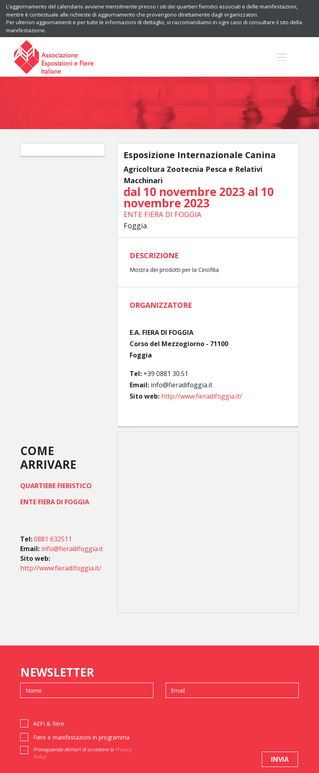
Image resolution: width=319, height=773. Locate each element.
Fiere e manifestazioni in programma (81, 737)
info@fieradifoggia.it (72, 548)
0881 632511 (53, 539)
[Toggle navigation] (281, 57)
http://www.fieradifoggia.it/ (201, 396)
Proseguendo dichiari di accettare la (82, 753)
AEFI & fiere (48, 723)
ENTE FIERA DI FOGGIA (162, 214)
